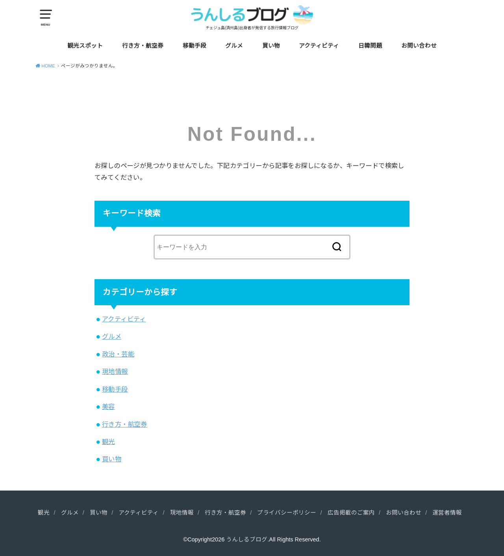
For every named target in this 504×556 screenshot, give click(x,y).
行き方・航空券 (142, 46)
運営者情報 (447, 512)
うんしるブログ (246, 539)
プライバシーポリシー (286, 512)
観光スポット (85, 46)
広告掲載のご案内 (351, 512)
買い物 (271, 46)
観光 (108, 441)
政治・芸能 (118, 354)
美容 (108, 406)
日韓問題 (370, 46)
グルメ (234, 46)
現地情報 (115, 371)
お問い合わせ (419, 46)
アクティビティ (319, 46)
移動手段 (194, 46)
